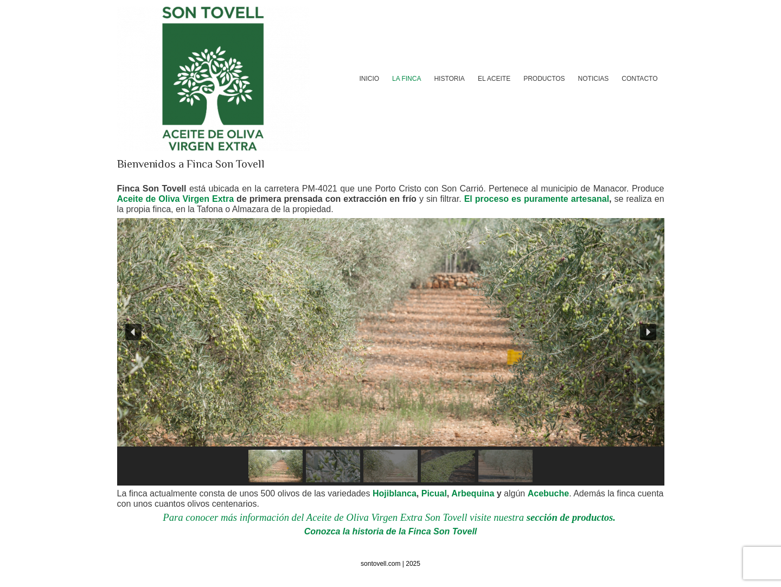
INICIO (369, 78)
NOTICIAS (593, 78)
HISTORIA (449, 78)
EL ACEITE (494, 78)
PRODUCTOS (544, 78)
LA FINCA (406, 78)
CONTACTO (639, 78)
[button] (133, 332)
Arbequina (472, 493)
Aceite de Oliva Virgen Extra (175, 198)
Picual (434, 493)
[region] (390, 351)
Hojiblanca (395, 493)
